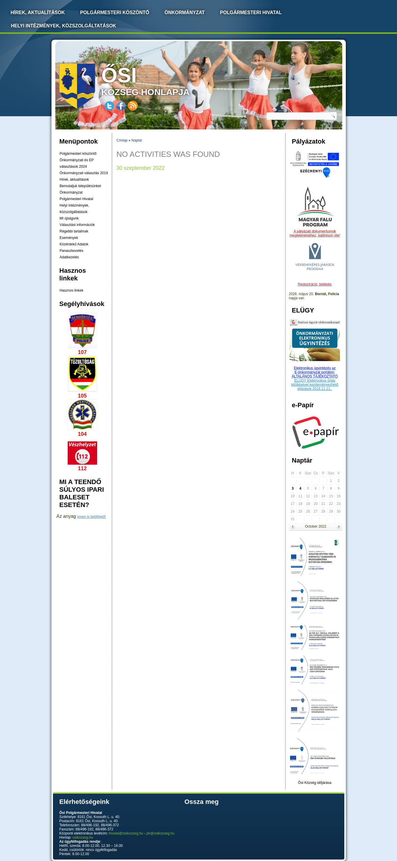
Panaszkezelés (72, 251)
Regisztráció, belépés (315, 284)
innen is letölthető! (91, 517)
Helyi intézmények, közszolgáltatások (63, 25)
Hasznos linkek (72, 290)
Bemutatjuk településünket (80, 186)
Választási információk (77, 225)
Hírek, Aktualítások (38, 12)
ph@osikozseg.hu (160, 833)
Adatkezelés (69, 257)
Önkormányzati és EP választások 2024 (77, 163)
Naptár (137, 140)
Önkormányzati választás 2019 (84, 173)
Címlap (122, 140)
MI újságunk (69, 218)
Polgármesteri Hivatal (251, 12)
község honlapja (159, 80)
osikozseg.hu (82, 837)
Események (69, 238)
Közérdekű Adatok (74, 244)
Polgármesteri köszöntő (114, 12)
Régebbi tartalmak (74, 231)
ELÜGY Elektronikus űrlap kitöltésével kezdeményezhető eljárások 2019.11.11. (314, 384)
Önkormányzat (185, 12)
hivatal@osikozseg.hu (126, 833)
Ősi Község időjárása (314, 783)
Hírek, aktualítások (74, 179)
